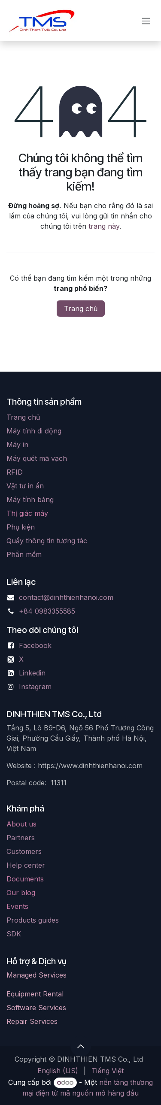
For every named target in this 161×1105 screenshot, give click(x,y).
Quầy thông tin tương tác (46, 540)
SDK (13, 933)
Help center (25, 865)
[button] (80, 1046)
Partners (20, 837)
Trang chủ (80, 308)
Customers (24, 851)
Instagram (35, 686)
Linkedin (32, 673)
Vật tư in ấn (25, 485)
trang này (103, 226)
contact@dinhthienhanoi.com (66, 597)
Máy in (17, 444)
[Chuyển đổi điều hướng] (146, 21)
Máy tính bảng (30, 499)
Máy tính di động (33, 431)
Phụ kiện (20, 527)
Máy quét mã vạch (36, 458)
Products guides (32, 920)
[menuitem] (57, 1070)
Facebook (35, 645)
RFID (14, 472)
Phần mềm (24, 554)
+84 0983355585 (47, 611)
